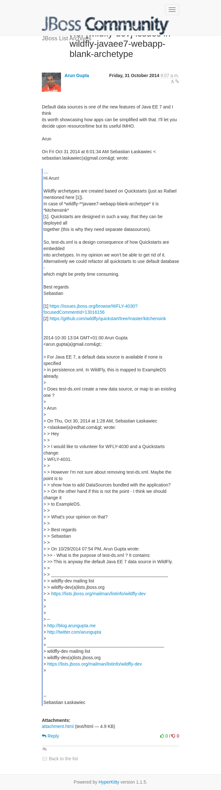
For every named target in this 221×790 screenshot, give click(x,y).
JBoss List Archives (106, 26)
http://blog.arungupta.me (71, 625)
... (46, 171)
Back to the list (60, 758)
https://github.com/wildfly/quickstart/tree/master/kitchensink (108, 318)
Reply (50, 736)
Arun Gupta (77, 75)
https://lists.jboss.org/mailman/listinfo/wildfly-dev (98, 593)
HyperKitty (109, 782)
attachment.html (58, 726)
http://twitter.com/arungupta (74, 632)
